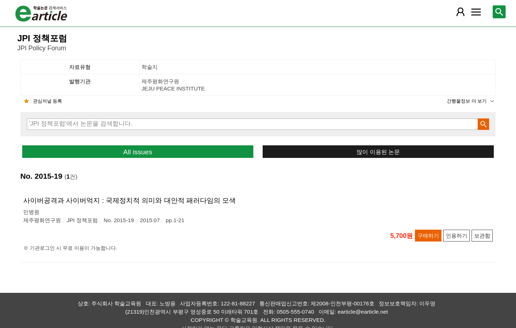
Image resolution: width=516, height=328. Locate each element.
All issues (137, 152)
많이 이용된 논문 (378, 152)
